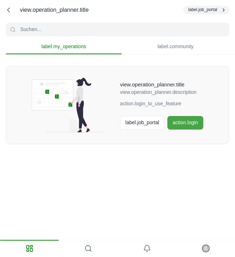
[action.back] (8, 10)
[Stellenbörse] (142, 123)
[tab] (29, 248)
